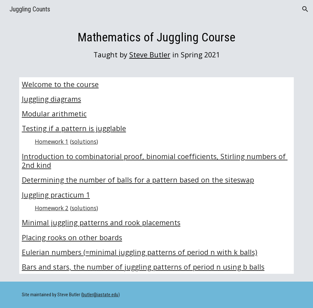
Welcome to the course (60, 84)
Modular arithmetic (54, 113)
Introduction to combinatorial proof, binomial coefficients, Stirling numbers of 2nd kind (155, 161)
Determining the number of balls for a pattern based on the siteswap (138, 179)
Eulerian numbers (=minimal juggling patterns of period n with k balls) (139, 252)
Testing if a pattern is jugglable (74, 128)
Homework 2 (51, 208)
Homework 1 (51, 141)
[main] (156, 44)
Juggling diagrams (51, 99)
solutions (84, 141)
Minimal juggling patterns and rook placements (101, 222)
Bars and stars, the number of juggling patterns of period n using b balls (143, 266)
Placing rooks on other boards (72, 237)
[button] (305, 9)
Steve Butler (149, 54)
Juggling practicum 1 (56, 194)
